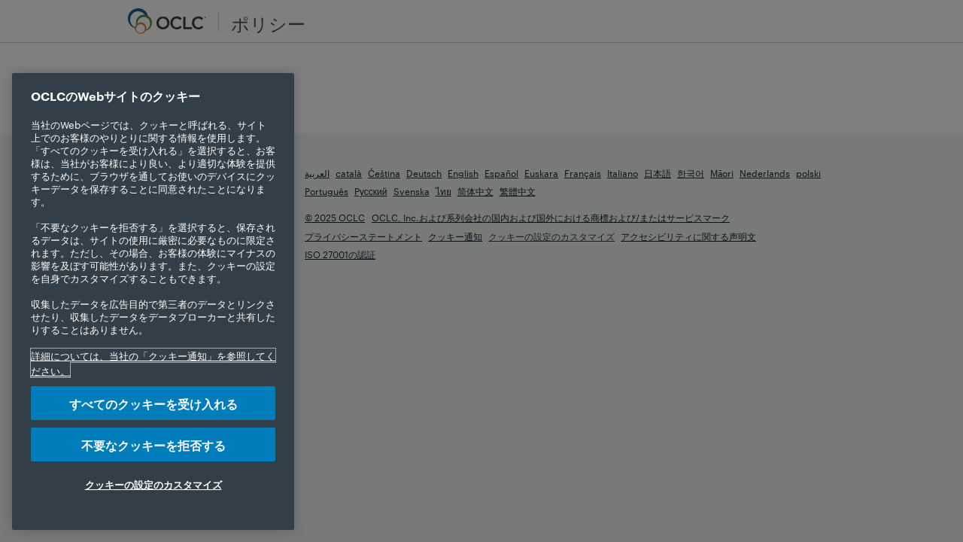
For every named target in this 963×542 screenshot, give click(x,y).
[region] (153, 301)
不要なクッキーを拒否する (153, 444)
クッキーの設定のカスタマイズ (153, 484)
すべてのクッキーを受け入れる (153, 403)
